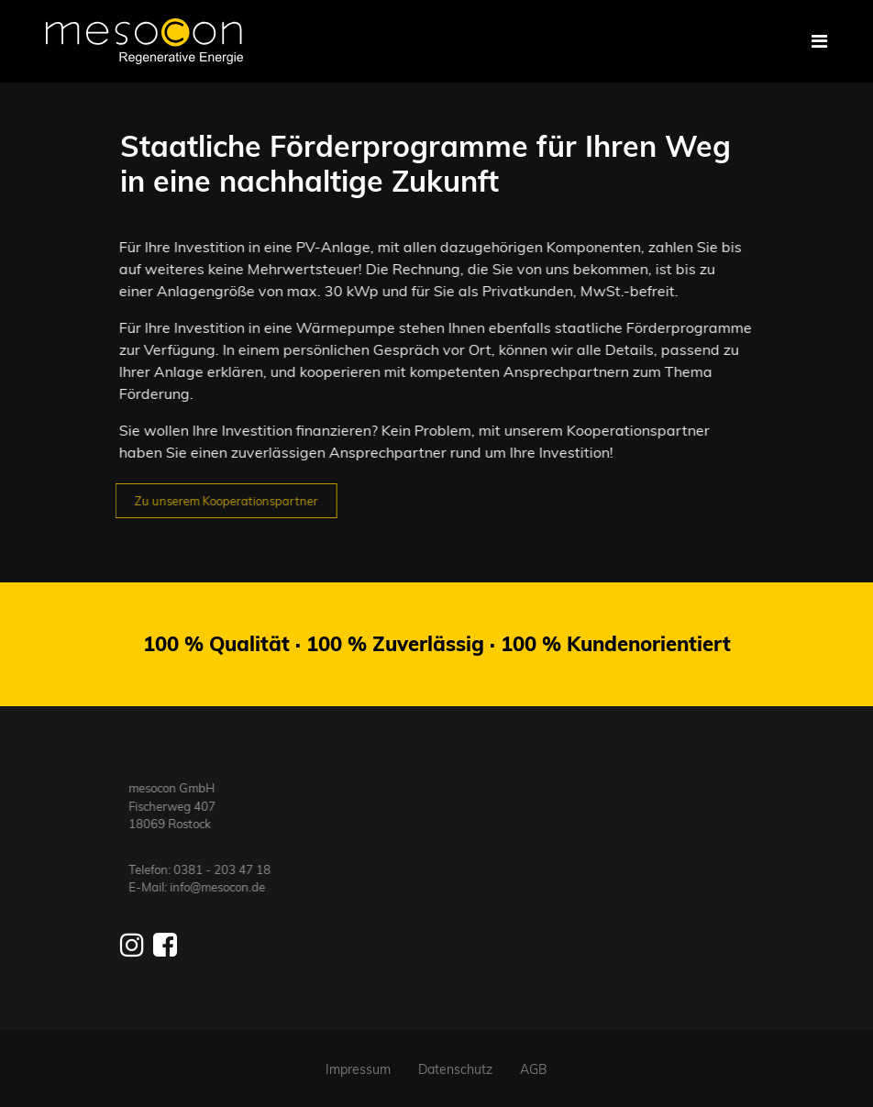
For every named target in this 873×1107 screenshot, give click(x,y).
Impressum (358, 1069)
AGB (533, 1069)
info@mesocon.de (225, 887)
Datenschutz (455, 1069)
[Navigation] (819, 41)
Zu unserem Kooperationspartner (219, 500)
